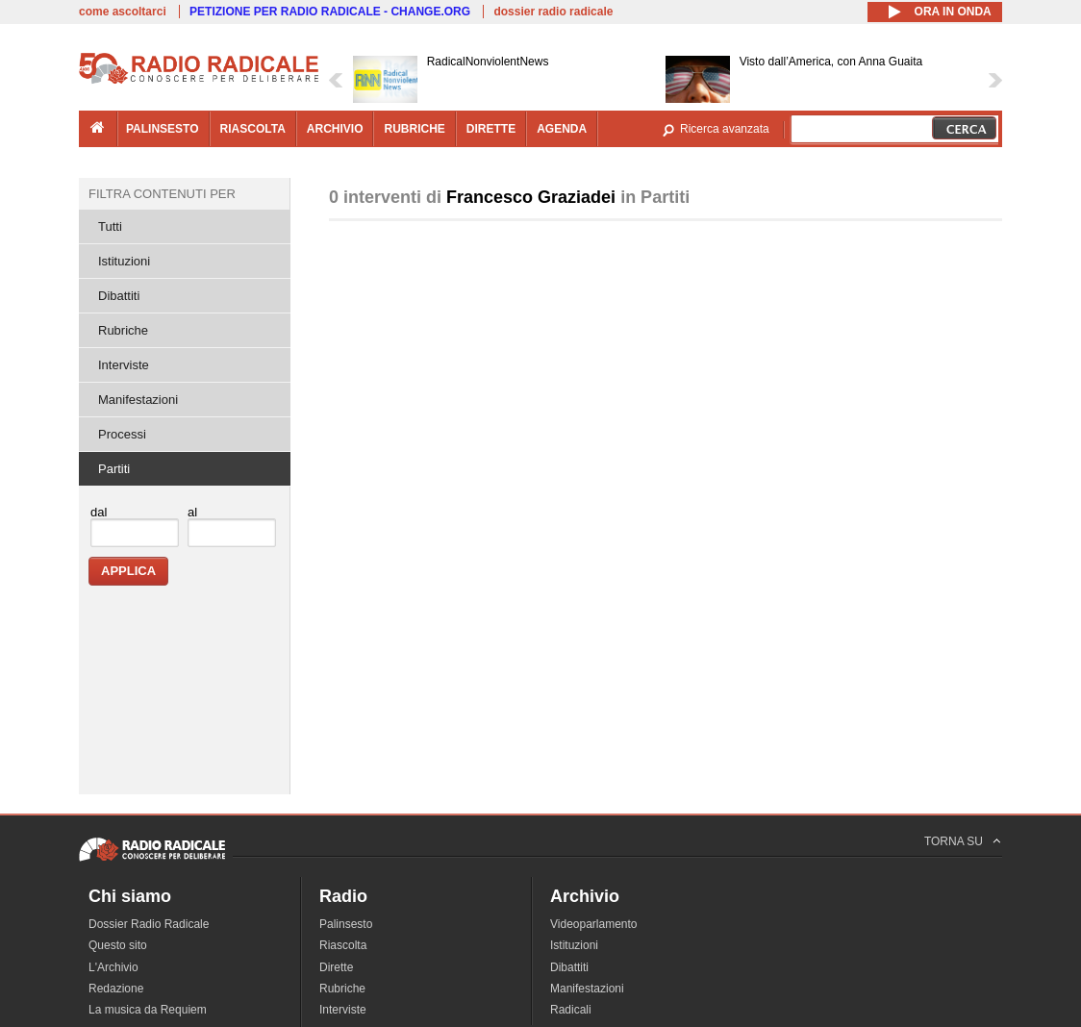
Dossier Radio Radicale (148, 924)
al (192, 512)
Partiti (114, 469)
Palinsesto (345, 924)
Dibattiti (118, 295)
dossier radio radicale (553, 11)
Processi (122, 434)
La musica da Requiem (147, 1009)
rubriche (414, 129)
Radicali (570, 1009)
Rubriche (123, 330)
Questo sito (117, 945)
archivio (335, 129)
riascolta (253, 129)
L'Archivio (113, 967)
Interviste (123, 365)
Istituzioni (124, 261)
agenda (562, 129)
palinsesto (162, 129)
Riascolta (342, 945)
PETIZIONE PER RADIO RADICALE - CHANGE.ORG (329, 11)
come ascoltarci (122, 11)
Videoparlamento (594, 924)
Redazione (115, 988)
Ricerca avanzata (724, 129)
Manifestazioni (138, 399)
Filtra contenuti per (162, 194)
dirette (490, 129)
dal (98, 512)
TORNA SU (953, 841)
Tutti (110, 226)
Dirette (336, 967)
